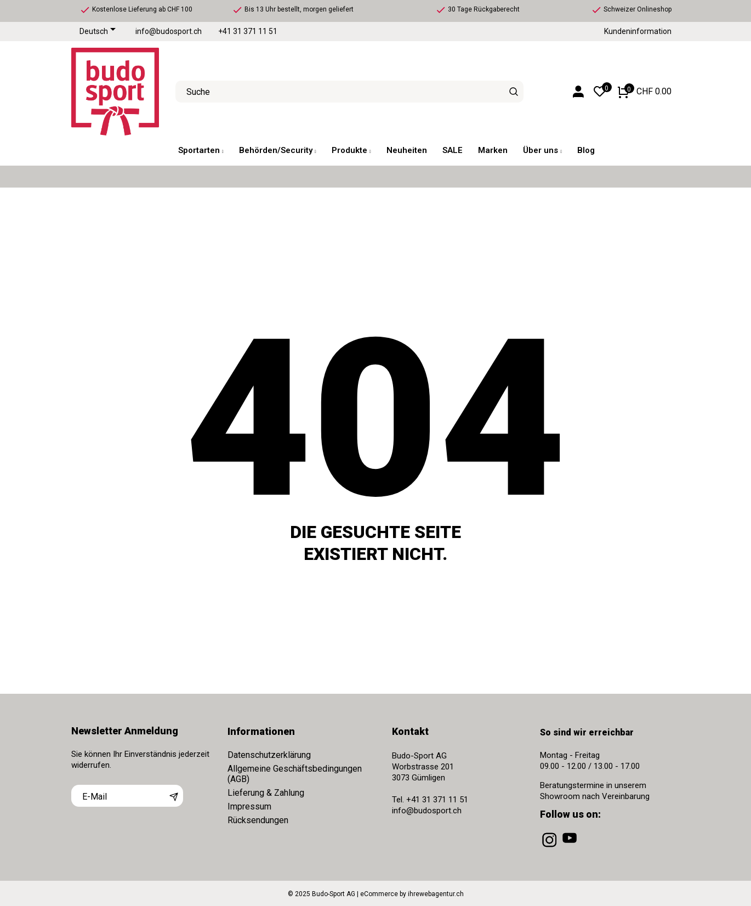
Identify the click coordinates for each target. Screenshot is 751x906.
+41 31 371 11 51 (247, 31)
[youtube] (570, 847)
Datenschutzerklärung (269, 755)
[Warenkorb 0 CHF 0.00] (645, 91)
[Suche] (514, 92)
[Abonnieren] (173, 796)
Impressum (249, 806)
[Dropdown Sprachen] (99, 31)
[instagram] (550, 847)
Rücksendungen (257, 820)
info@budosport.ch (168, 31)
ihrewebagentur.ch (436, 894)
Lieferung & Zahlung (265, 793)
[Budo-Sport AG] (115, 91)
